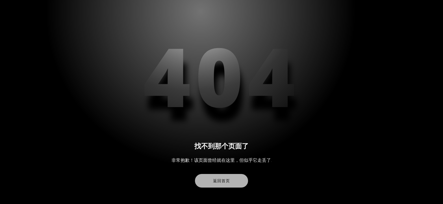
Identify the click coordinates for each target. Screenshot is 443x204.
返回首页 (221, 180)
